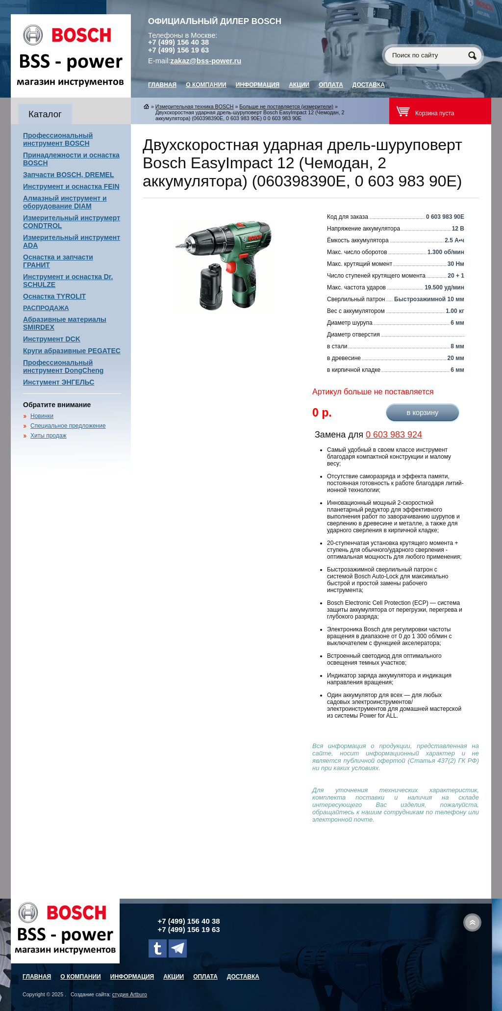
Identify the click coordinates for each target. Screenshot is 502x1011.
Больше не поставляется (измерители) (286, 106)
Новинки (41, 416)
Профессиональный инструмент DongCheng (63, 366)
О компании (206, 84)
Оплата (331, 84)
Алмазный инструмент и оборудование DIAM (65, 202)
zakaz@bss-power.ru (206, 61)
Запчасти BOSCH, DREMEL (68, 175)
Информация (257, 84)
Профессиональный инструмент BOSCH (58, 139)
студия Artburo (129, 994)
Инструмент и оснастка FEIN (71, 186)
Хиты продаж (48, 435)
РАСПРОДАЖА (46, 307)
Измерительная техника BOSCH (194, 106)
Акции (299, 84)
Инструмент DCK (51, 339)
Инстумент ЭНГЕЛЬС (58, 382)
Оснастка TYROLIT (54, 296)
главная (162, 84)
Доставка (368, 84)
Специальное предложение (68, 425)
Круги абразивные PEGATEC (72, 351)
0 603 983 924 (394, 435)
